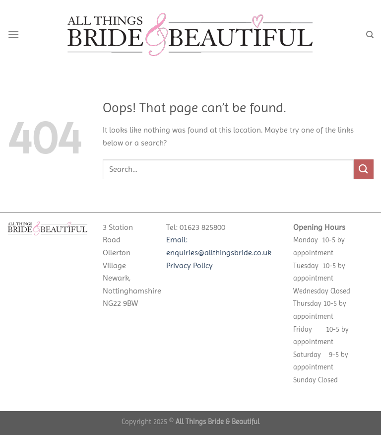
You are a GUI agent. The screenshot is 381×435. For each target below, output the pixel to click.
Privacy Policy (189, 265)
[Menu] (13, 34)
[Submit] (364, 169)
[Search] (370, 34)
